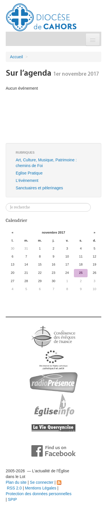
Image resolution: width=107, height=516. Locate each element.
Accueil (16, 57)
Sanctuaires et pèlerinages (39, 188)
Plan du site (16, 482)
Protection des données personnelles (38, 493)
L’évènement (27, 180)
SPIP (12, 499)
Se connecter (42, 482)
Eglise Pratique (29, 173)
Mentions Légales (40, 488)
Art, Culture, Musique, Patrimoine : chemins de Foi (46, 163)
